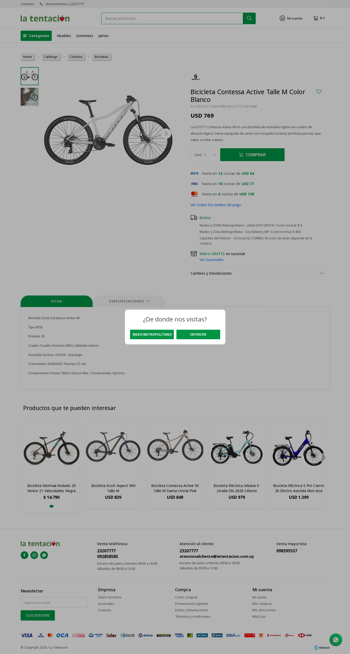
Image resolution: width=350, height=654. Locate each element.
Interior (198, 334)
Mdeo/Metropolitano (152, 334)
